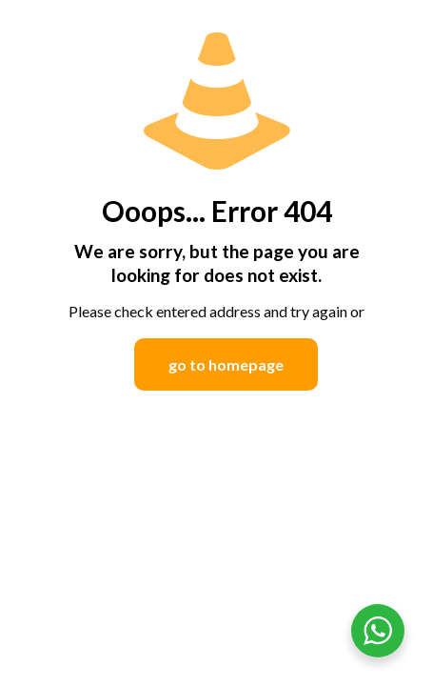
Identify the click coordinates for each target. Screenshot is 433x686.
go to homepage (226, 364)
